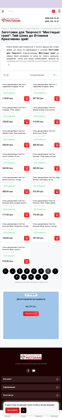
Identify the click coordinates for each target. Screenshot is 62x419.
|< (5, 271)
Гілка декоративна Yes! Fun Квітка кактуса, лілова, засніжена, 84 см (13, 180)
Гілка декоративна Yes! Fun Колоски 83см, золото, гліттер (45, 225)
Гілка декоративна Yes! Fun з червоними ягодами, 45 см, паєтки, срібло (14, 87)
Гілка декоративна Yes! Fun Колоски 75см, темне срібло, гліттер (44, 203)
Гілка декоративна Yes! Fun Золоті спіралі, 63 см (13, 155)
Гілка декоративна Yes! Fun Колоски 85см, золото (13, 249)
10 (31, 277)
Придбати (29, 313)
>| (45, 277)
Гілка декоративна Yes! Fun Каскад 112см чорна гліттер (44, 155)
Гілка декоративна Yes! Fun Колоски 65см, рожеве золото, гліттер (14, 203)
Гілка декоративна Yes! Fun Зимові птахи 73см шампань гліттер (13, 133)
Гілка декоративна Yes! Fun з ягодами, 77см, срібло (14, 109)
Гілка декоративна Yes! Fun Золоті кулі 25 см (44, 132)
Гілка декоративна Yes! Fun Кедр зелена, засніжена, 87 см (46, 179)
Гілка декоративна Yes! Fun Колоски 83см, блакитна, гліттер (15, 225)
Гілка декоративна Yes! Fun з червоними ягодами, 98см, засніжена (44, 87)
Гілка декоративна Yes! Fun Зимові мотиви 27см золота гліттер (44, 110)
